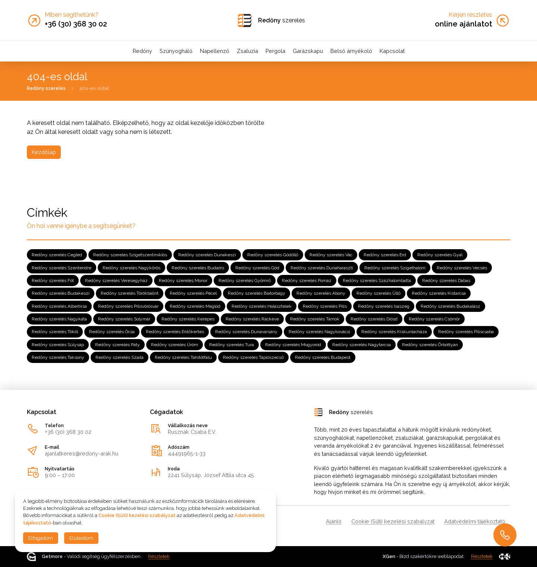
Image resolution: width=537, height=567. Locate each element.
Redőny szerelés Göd (257, 267)
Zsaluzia (247, 51)
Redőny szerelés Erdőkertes (175, 331)
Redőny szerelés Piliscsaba (466, 331)
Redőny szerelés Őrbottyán (430, 344)
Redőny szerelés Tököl (55, 331)
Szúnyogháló (176, 51)
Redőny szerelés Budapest (323, 357)
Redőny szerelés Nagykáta (59, 319)
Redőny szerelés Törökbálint (129, 293)
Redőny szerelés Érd (385, 254)
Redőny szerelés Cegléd (57, 254)
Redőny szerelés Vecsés (462, 267)
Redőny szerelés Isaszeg (383, 306)
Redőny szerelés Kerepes (187, 319)
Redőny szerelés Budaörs (198, 267)
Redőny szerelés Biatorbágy (256, 293)
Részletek (159, 556)
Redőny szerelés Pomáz (307, 280)
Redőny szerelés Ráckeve (252, 319)
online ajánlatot (463, 23)
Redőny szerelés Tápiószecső (253, 357)
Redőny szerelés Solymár (124, 319)
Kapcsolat (392, 51)
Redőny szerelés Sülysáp (58, 344)
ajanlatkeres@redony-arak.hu (81, 453)
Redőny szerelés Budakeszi (61, 293)
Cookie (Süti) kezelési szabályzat (392, 521)
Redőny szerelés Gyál (439, 254)
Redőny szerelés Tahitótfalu (183, 357)
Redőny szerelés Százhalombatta (377, 280)
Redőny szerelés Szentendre (61, 267)
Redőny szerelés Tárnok (314, 319)
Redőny (142, 51)
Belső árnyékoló (351, 51)
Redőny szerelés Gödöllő (272, 254)
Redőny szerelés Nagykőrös (131, 267)
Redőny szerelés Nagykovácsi (319, 331)
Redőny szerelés (46, 88)
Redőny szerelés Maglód (195, 306)
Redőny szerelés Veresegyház (116, 280)
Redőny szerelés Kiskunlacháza (394, 331)
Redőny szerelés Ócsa (112, 331)
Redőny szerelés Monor (183, 280)
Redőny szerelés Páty (117, 344)
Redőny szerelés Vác (331, 254)
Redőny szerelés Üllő (379, 293)
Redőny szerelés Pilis (325, 306)
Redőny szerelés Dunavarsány (246, 331)
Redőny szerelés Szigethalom (394, 267)
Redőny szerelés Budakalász (450, 306)
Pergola (275, 51)
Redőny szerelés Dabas (446, 280)
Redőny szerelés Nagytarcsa (361, 344)
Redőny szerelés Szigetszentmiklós (130, 254)
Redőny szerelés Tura (231, 344)
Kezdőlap (44, 152)
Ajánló (334, 521)
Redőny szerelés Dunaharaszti (322, 267)
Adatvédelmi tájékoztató (474, 521)
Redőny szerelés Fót (53, 280)
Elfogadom (40, 538)
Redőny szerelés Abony (320, 293)
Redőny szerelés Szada (119, 357)
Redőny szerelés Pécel (193, 293)
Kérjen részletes (470, 15)
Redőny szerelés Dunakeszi (207, 254)
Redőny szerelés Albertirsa (59, 306)
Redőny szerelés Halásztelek (262, 306)
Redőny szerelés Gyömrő (245, 280)
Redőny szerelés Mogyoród (293, 344)
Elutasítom (81, 538)
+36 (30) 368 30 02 (68, 432)
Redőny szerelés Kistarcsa (439, 293)
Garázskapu (308, 51)
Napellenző (214, 51)
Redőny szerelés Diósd (374, 319)
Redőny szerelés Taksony (58, 357)
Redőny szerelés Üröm (174, 344)
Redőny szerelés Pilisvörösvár (128, 306)
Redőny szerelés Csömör (434, 319)
